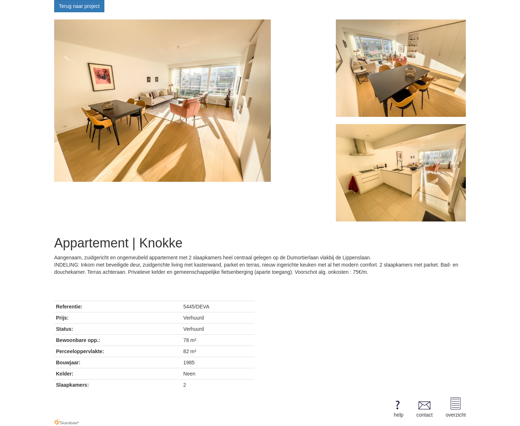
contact (424, 408)
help (397, 408)
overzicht (456, 408)
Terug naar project (79, 6)
